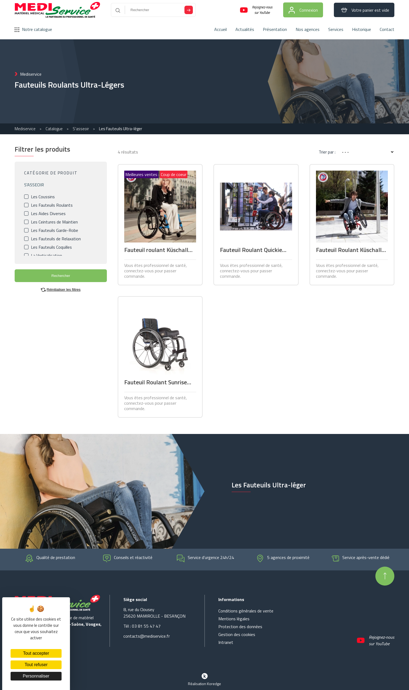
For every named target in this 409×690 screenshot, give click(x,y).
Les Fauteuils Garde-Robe (54, 230)
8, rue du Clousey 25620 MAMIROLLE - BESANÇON (154, 612)
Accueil (220, 29)
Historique (361, 29)
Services (335, 29)
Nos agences (307, 29)
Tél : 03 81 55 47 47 (142, 626)
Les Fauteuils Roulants (52, 205)
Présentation (275, 29)
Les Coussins (43, 196)
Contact (387, 29)
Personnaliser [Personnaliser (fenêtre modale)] (36, 676)
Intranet (225, 642)
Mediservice (25, 129)
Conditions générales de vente (245, 611)
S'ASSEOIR (34, 184)
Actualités (244, 29)
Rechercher (61, 276)
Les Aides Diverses (48, 213)
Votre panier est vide (364, 10)
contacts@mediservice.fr (146, 636)
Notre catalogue (33, 29)
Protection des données (240, 626)
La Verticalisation (46, 255)
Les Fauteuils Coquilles (51, 247)
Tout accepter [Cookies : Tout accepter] (36, 653)
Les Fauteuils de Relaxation (56, 238)
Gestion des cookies (236, 634)
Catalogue (54, 129)
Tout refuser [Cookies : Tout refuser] (36, 664)
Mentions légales (234, 618)
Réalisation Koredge (204, 678)
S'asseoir (81, 129)
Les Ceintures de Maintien (54, 222)
